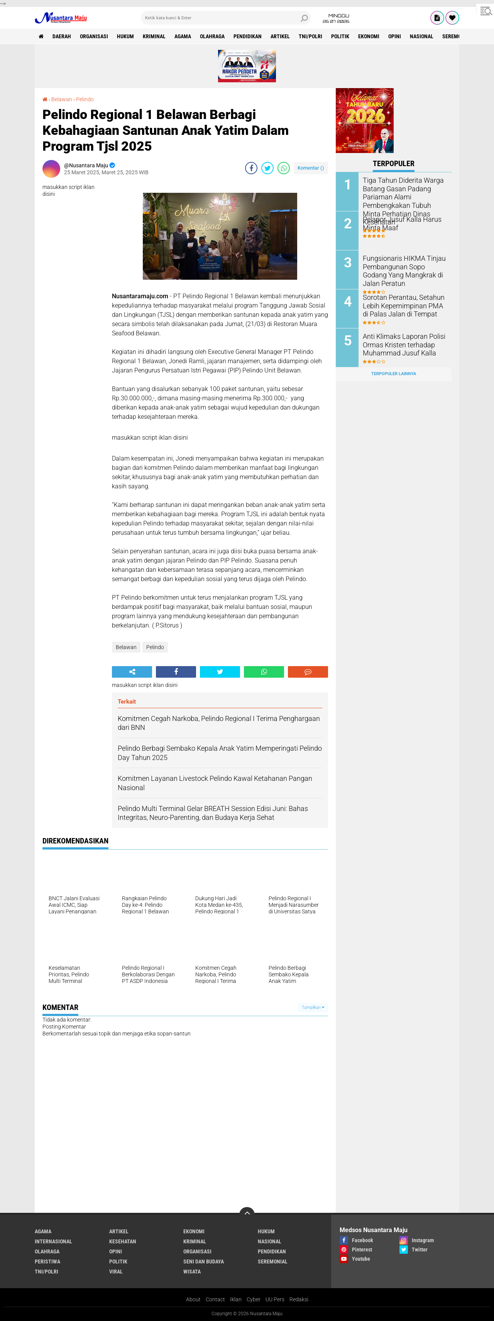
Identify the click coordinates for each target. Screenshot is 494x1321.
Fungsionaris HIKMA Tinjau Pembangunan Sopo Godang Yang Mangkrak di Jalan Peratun (402, 270)
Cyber (254, 1299)
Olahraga (212, 36)
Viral (116, 1271)
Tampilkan (313, 1007)
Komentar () (311, 168)
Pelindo (85, 99)
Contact (215, 1299)
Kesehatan (122, 1241)
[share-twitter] (267, 168)
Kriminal (154, 36)
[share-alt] (132, 672)
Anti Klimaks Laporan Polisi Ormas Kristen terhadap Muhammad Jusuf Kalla (400, 344)
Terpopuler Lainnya (393, 373)
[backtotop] (247, 1214)
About (193, 1299)
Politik (340, 36)
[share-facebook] (251, 168)
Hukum (125, 36)
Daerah (61, 36)
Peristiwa (47, 1261)
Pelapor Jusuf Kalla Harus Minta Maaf (398, 223)
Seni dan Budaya (203, 1261)
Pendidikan (247, 36)
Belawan (61, 99)
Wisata (192, 1271)
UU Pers (275, 1299)
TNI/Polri (310, 36)
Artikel (280, 36)
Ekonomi (368, 36)
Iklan (236, 1299)
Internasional (53, 1241)
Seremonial (457, 36)
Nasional (421, 36)
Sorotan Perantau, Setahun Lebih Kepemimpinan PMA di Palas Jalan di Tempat (402, 305)
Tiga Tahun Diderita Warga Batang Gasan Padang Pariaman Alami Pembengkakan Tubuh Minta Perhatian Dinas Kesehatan (402, 196)
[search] (226, 18)
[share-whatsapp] (283, 168)
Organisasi (94, 36)
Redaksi (298, 1299)
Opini (394, 36)
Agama (182, 36)
